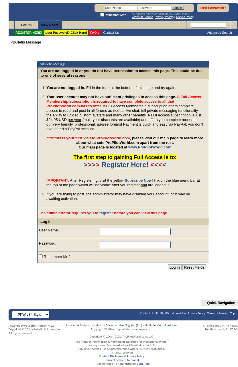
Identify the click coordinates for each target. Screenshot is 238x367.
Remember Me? (54, 256)
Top (232, 313)
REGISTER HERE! (28, 32)
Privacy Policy (196, 313)
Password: (47, 243)
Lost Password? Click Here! (66, 32)
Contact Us (111, 32)
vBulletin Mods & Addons (161, 325)
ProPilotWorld (165, 313)
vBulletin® (30, 326)
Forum (26, 25)
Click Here (143, 364)
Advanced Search (219, 32)
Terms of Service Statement (121, 360)
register (106, 213)
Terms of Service (217, 313)
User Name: (49, 230)
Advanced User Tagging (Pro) (124, 325)
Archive (181, 313)
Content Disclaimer (111, 356)
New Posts (50, 25)
